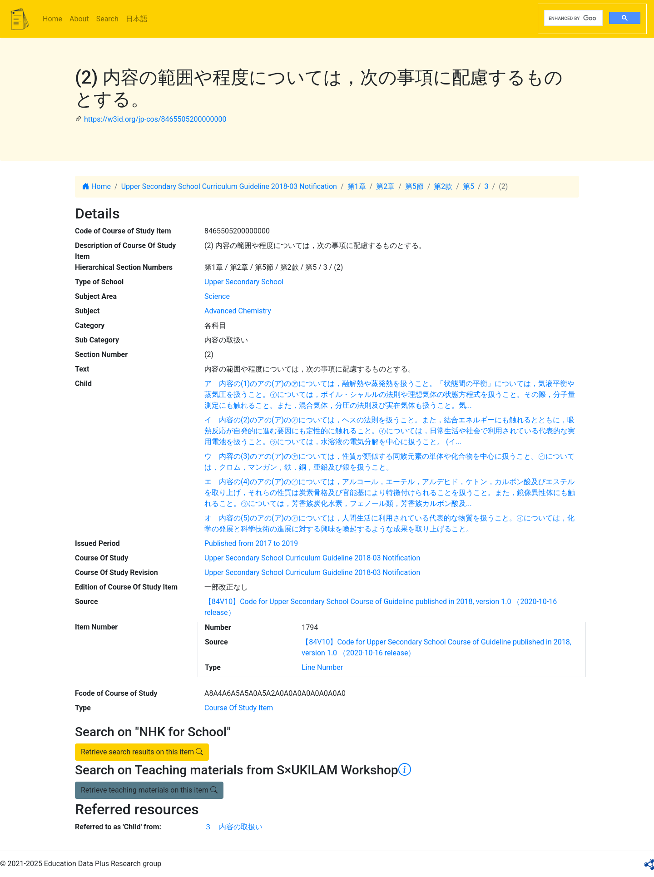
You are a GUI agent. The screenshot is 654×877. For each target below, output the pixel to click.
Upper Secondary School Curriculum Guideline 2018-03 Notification (229, 186)
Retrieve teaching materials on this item (149, 790)
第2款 (443, 186)
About (79, 19)
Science (217, 296)
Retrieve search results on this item (142, 752)
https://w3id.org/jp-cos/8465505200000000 (155, 119)
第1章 (356, 186)
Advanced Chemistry (237, 311)
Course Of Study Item (238, 708)
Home (52, 19)
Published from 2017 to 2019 (251, 543)
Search (107, 19)
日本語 (137, 19)
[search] (572, 18)
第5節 (414, 186)
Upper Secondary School (243, 281)
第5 (468, 186)
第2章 (385, 186)
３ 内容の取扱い (233, 826)
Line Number (322, 667)
